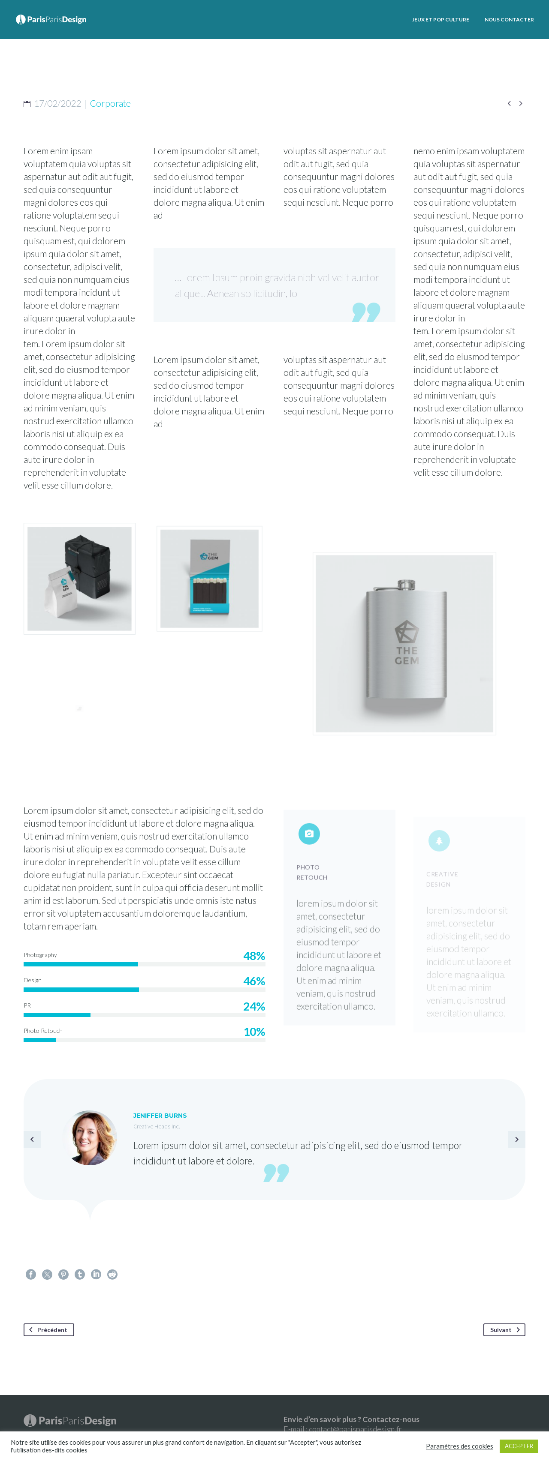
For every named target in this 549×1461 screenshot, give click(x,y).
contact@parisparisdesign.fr (355, 1429)
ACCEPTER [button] (519, 1446)
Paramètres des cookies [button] (459, 1446)
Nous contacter (509, 19)
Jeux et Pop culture (440, 19)
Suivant (506, 1329)
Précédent (46, 1329)
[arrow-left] (32, 1139)
